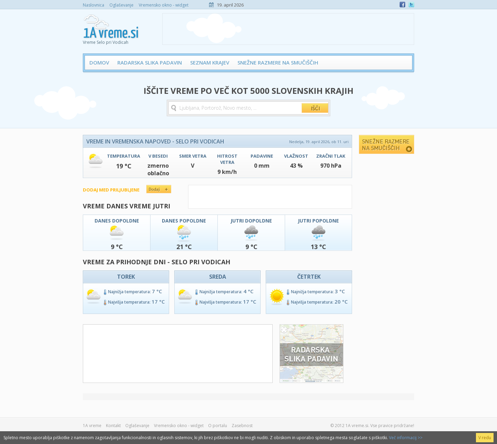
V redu (484, 438)
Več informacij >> (405, 438)
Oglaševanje (121, 5)
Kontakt (113, 425)
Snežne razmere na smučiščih (277, 62)
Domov (99, 62)
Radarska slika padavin (149, 62)
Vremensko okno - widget (163, 5)
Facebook (402, 4)
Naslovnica (93, 5)
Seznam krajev (209, 62)
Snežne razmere (386, 144)
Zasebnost (242, 425)
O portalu (217, 425)
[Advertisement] (288, 29)
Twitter (411, 4)
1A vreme (92, 425)
